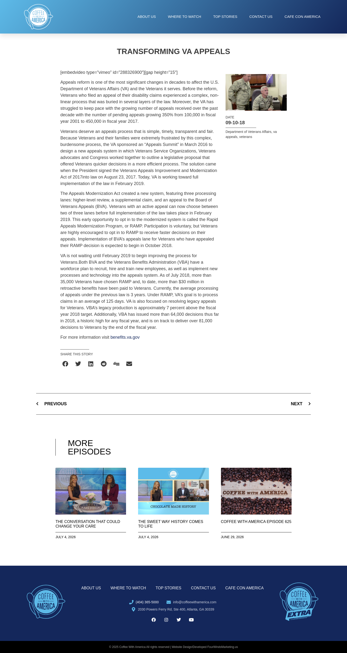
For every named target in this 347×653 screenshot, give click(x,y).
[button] (65, 363)
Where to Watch (184, 16)
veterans (245, 137)
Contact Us (261, 16)
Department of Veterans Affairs (248, 132)
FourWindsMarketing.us (222, 647)
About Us (146, 16)
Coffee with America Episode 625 (256, 522)
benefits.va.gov (125, 337)
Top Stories (225, 16)
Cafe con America (302, 16)
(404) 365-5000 (147, 602)
